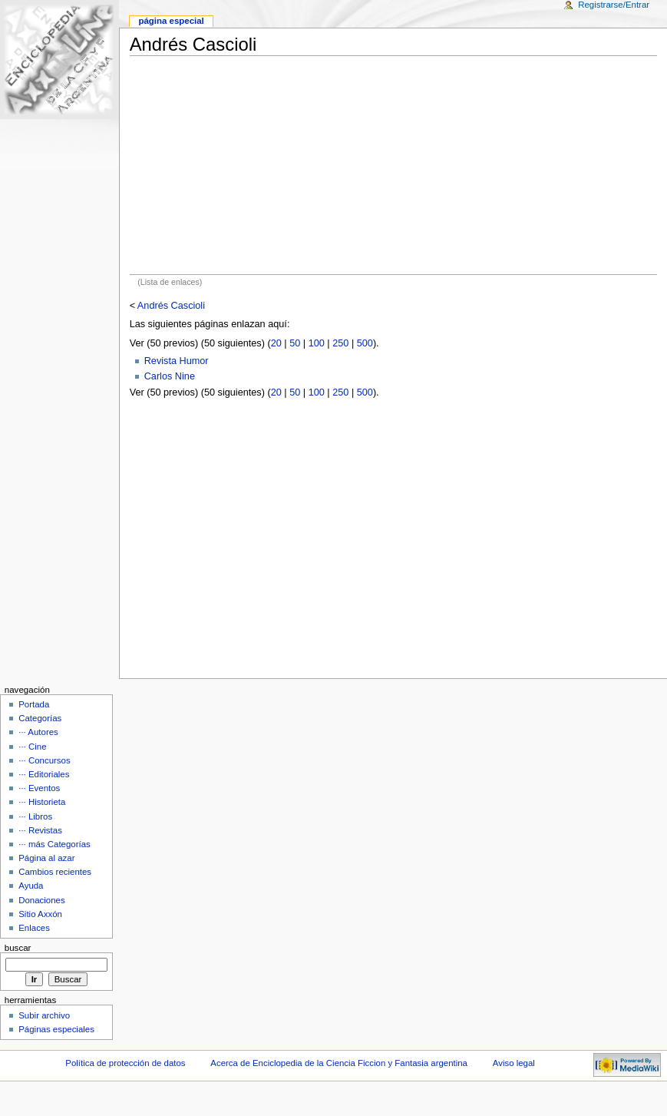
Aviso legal (514, 1063)
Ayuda (30, 885)
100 (317, 343)
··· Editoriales (43, 774)
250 (340, 343)
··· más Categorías (54, 844)
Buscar (18, 947)
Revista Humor (176, 361)
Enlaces (34, 927)
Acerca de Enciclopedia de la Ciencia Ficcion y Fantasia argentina (338, 1063)
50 (294, 343)
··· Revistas (40, 830)
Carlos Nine (169, 376)
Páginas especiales (56, 1029)
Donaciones (41, 900)
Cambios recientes (54, 871)
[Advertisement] (393, 165)
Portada (33, 704)
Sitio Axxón (40, 914)
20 (276, 343)
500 (365, 343)
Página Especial (170, 20)
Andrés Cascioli (171, 305)
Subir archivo (44, 1015)
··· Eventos (39, 788)
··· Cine (32, 746)
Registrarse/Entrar (613, 4)
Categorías (39, 718)
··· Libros (35, 816)
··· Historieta (41, 801)
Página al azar (46, 858)
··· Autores (38, 732)
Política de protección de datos (125, 1063)
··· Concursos (44, 760)
